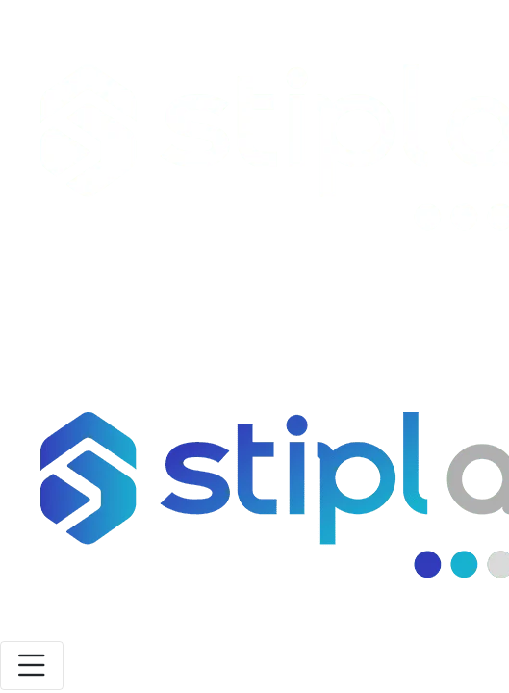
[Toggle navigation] (32, 665)
